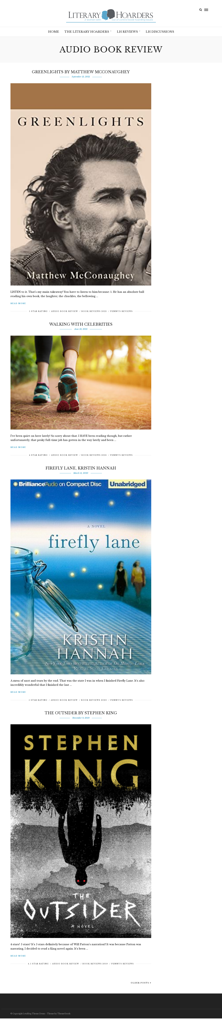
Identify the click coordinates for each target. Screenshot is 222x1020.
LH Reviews (127, 31)
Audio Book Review (64, 313)
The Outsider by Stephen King (81, 714)
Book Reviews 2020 (94, 702)
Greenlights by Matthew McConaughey (81, 73)
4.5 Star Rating (38, 965)
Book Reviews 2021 (94, 313)
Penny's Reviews (121, 313)
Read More (18, 305)
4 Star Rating (38, 457)
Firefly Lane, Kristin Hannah (80, 469)
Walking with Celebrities (80, 326)
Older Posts (141, 984)
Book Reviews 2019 (95, 965)
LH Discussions (160, 31)
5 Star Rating (38, 313)
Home (53, 31)
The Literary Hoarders (86, 31)
